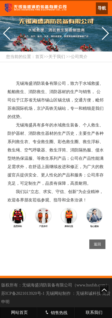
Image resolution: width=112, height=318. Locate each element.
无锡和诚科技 (88, 293)
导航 (102, 8)
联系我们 (94, 312)
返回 (97, 244)
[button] (7, 33)
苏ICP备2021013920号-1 (23, 293)
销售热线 (56, 312)
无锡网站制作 (58, 293)
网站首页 (19, 312)
